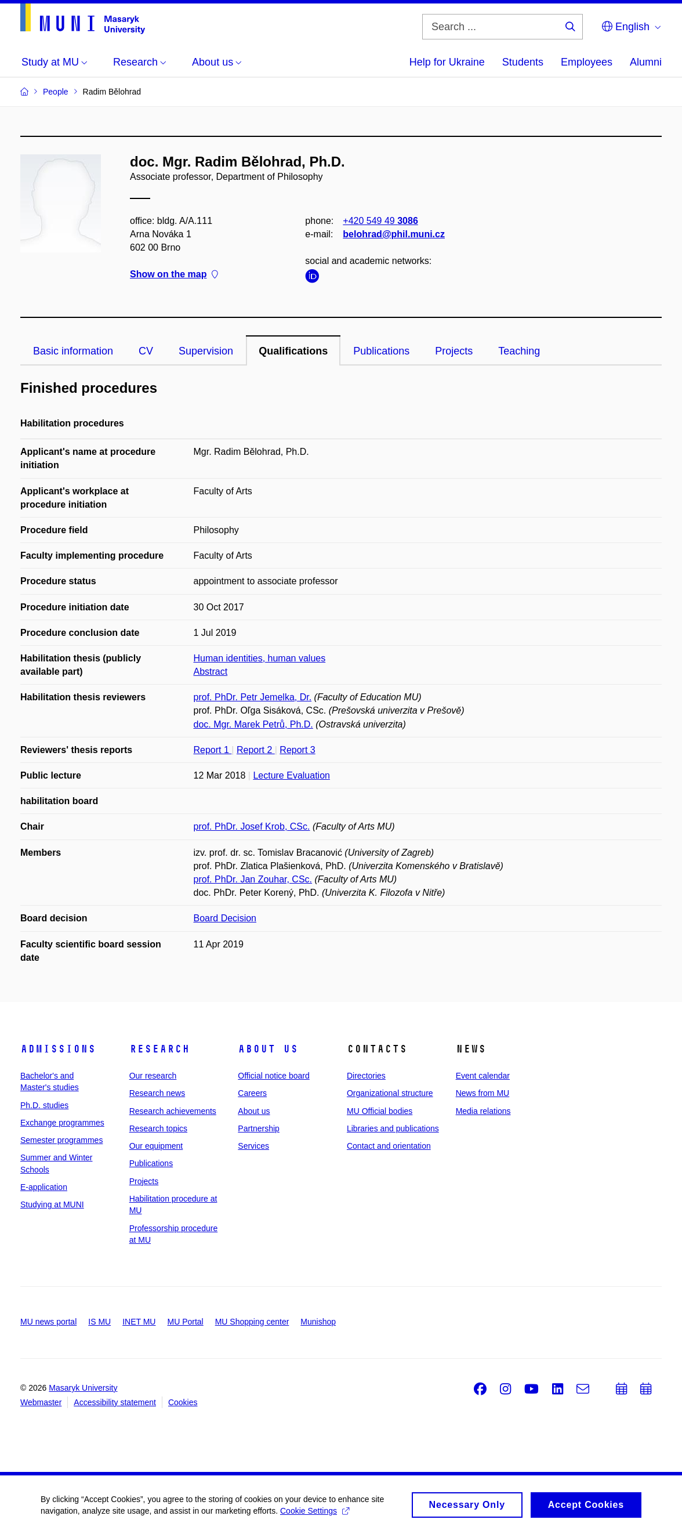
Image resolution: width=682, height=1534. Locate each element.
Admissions (58, 1049)
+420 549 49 (380, 221)
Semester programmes (61, 1140)
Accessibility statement (115, 1402)
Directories (366, 1075)
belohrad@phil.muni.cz (394, 234)
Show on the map (174, 275)
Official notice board (273, 1075)
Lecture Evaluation (291, 775)
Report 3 (297, 750)
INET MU (138, 1321)
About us (268, 1049)
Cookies (183, 1402)
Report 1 (213, 750)
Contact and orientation (389, 1145)
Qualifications (293, 351)
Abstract (211, 671)
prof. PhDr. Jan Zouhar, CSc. (253, 879)
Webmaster (40, 1402)
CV (146, 351)
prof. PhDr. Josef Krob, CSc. (252, 826)
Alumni (646, 62)
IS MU (99, 1321)
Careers (252, 1093)
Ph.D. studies (44, 1105)
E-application (43, 1187)
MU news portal (48, 1321)
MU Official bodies (379, 1111)
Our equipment (156, 1145)
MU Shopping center (252, 1321)
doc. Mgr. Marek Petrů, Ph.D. (253, 724)
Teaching (519, 351)
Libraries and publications (393, 1128)
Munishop (318, 1321)
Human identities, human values (260, 658)
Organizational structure (390, 1093)
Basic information (73, 351)
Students (522, 62)
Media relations (483, 1111)
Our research (153, 1075)
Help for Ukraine (447, 62)
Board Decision (225, 918)
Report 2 (256, 750)
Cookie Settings (314, 1515)
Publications (381, 351)
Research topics (158, 1128)
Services (253, 1145)
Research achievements (172, 1111)
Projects (454, 351)
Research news (157, 1093)
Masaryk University (83, 1387)
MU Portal (185, 1321)
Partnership (259, 1128)
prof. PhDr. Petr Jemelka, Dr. (253, 697)
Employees (586, 62)
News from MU (483, 1093)
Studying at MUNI (52, 1204)
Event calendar (483, 1075)
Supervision (206, 351)
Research (159, 1049)
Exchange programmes (62, 1122)
